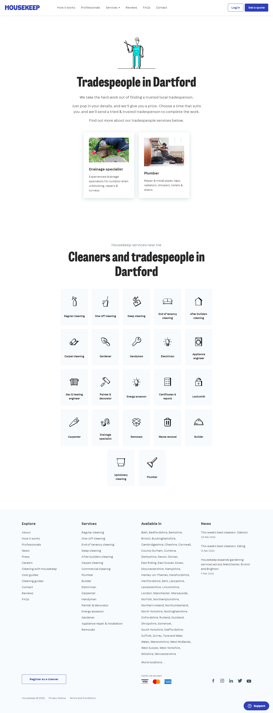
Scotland (177, 617)
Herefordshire (179, 575)
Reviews (131, 7)
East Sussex (166, 563)
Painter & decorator (95, 605)
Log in (235, 7)
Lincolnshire (170, 587)
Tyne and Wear (173, 636)
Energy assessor (93, 611)
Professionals (90, 7)
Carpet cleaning (92, 563)
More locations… (153, 662)
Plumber (87, 575)
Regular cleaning (93, 532)
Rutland (164, 617)
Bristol (145, 538)
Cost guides (30, 575)
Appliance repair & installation (102, 623)
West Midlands (180, 642)
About (26, 532)
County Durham (152, 551)
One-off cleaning (93, 538)
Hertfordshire (151, 581)
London (146, 593)
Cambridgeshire (152, 545)
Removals (88, 630)
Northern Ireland (152, 605)
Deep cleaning (91, 551)
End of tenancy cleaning (98, 545)
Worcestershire (165, 654)
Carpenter (89, 593)
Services (89, 523)
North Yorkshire (152, 611)
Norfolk (146, 599)
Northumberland (176, 605)
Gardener (88, 617)
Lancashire (176, 581)
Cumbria (170, 551)
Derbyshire (148, 557)
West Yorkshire (170, 648)
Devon (162, 557)
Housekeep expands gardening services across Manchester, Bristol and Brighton (225, 564)
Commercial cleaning (96, 569)
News (26, 551)
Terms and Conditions (83, 698)
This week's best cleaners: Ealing (223, 546)
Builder (86, 581)
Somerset (164, 623)
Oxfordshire (149, 617)
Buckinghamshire (163, 538)
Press (26, 557)
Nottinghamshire (175, 611)
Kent (165, 581)
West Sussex (149, 648)
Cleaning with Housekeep (39, 569)
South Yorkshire (152, 630)
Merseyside (179, 593)
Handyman (89, 599)
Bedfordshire (158, 532)
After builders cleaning (97, 557)
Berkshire (175, 532)
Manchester (161, 593)
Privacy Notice (57, 698)
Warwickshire (160, 642)
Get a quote (256, 7)
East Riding (148, 563)
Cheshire (171, 545)
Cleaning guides (33, 581)
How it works (66, 7)
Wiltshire (147, 654)
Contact (161, 7)
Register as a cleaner (44, 679)
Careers (27, 563)
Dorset (172, 557)
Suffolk (146, 636)
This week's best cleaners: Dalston (224, 532)
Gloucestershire (152, 569)
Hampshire (172, 569)
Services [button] (113, 7)
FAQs (146, 7)
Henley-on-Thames (154, 575)
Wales (145, 642)
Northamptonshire (166, 599)
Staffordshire (173, 630)
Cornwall (184, 545)
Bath (144, 532)
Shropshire (148, 623)
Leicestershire (151, 587)
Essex (179, 563)
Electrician (89, 587)
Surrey (157, 636)
